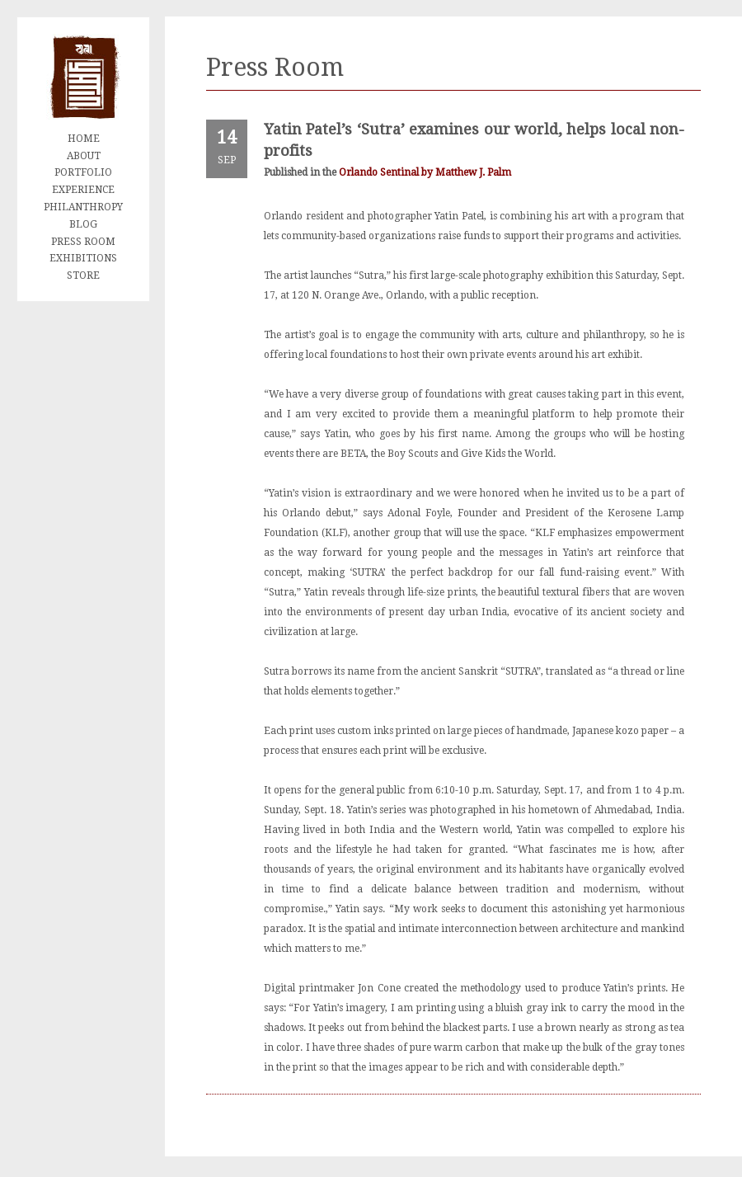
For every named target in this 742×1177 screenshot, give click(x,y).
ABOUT (84, 156)
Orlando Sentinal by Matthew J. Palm (425, 172)
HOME (84, 138)
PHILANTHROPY (83, 207)
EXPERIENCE (83, 189)
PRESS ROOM (83, 241)
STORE (83, 275)
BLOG (83, 224)
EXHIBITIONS (83, 258)
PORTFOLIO (83, 172)
